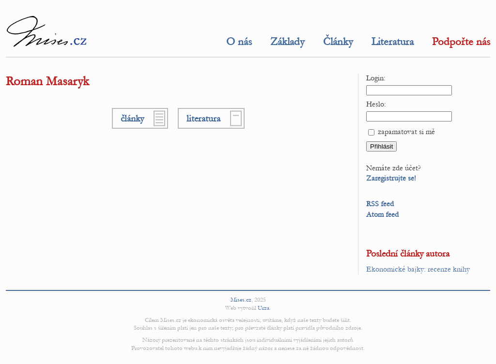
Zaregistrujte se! (391, 178)
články (132, 118)
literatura (203, 118)
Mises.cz (241, 299)
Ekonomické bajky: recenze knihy (418, 269)
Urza (263, 307)
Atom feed (382, 214)
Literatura (393, 41)
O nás (239, 41)
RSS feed (380, 203)
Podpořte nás (461, 41)
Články (338, 41)
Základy (287, 41)
